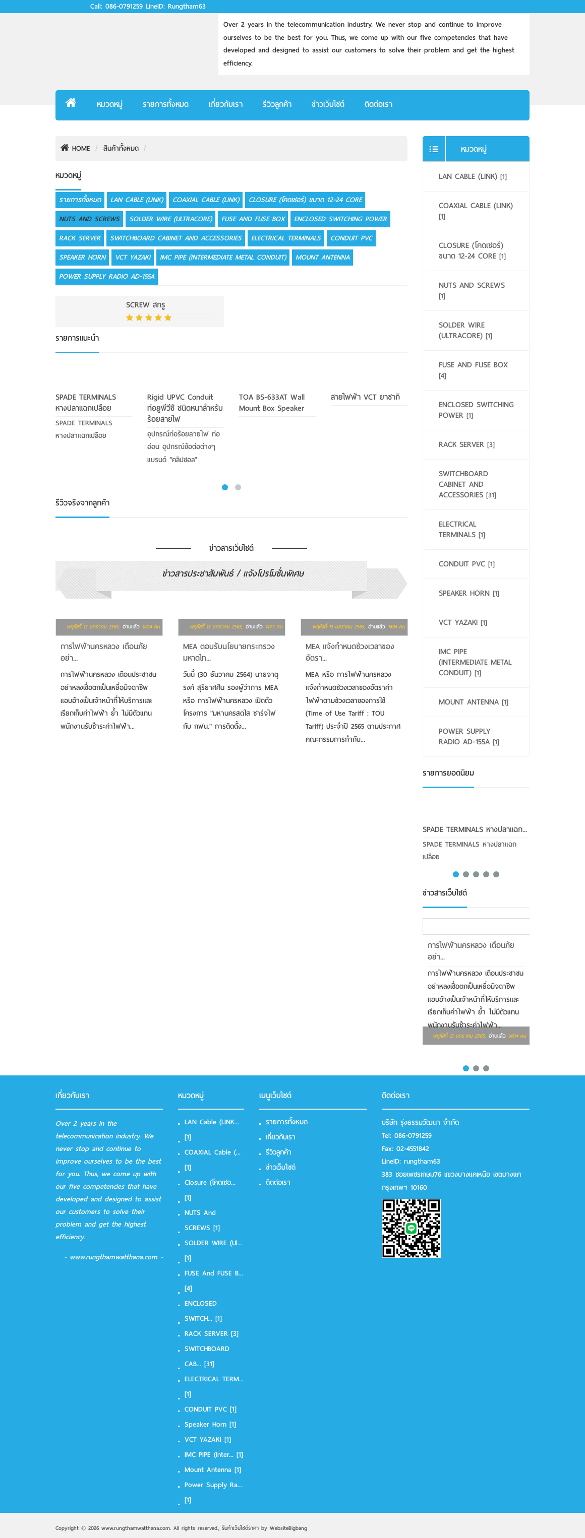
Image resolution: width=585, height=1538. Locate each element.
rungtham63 (422, 1161)
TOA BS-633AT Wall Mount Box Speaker (272, 403)
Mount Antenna (322, 257)
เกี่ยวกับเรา (226, 104)
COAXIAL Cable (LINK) (205, 200)
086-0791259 (413, 1135)
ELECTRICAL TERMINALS (286, 238)
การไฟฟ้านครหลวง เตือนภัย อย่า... (104, 652)
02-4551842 (412, 1149)
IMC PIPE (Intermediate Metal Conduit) (223, 257)
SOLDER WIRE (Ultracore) (170, 219)
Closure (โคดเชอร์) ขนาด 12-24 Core (305, 200)
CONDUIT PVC (351, 238)
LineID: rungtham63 (176, 6)
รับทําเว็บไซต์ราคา (240, 1527)
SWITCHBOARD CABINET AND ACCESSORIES (176, 238)
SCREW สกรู (145, 304)
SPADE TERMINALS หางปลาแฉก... (475, 829)
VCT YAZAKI (132, 257)
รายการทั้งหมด (166, 104)
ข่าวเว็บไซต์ (328, 104)
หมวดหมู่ (110, 104)
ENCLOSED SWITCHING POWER (340, 219)
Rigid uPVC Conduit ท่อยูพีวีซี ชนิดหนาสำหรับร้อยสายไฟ (185, 408)
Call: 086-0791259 (116, 6)
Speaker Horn (82, 257)
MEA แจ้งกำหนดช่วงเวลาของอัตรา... (350, 652)
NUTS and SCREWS (89, 219)
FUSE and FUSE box (252, 219)
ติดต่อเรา (378, 104)
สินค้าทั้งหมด (121, 148)
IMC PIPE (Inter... (214, 1454)
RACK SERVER (79, 238)
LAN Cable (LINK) (136, 200)
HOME (75, 148)
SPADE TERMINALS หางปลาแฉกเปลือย (85, 403)
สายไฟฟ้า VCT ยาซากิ (365, 397)
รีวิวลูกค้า (277, 104)
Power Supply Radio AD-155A (106, 276)
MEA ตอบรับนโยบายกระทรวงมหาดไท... (229, 652)
